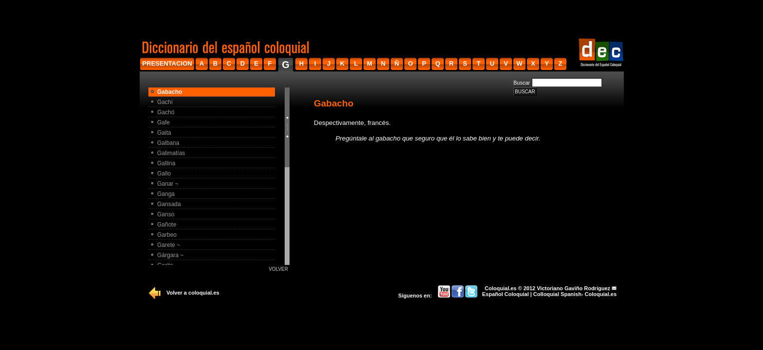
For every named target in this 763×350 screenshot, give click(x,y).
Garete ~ (168, 245)
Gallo (164, 173)
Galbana (168, 143)
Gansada (169, 204)
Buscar (521, 83)
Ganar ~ (168, 183)
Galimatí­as (171, 153)
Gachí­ (165, 102)
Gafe (163, 122)
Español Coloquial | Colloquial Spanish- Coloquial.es (549, 294)
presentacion (167, 63)
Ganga (166, 194)
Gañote (166, 224)
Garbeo (167, 234)
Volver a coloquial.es (192, 293)
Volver (278, 269)
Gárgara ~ (170, 255)
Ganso (165, 214)
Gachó (165, 112)
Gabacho (169, 91)
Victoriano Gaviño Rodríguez (573, 288)
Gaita (164, 132)
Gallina (166, 163)
